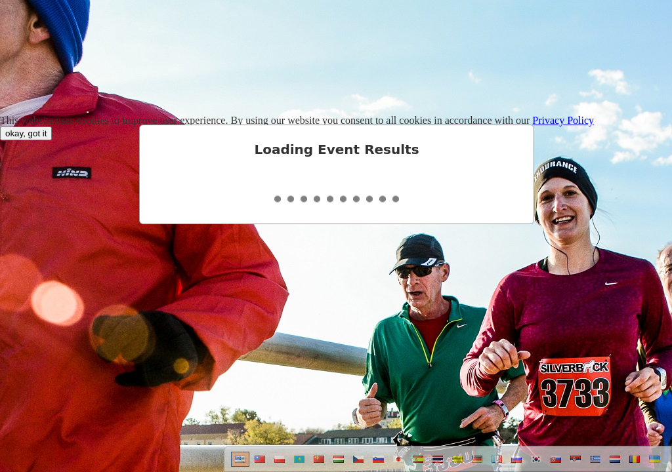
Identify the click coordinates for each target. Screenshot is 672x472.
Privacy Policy (563, 120)
